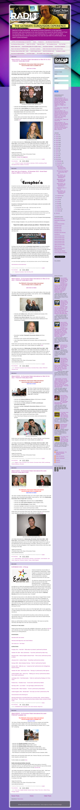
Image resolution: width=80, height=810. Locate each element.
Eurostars (25, 706)
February (59, 209)
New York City (27, 271)
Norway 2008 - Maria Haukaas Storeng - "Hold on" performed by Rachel (29, 663)
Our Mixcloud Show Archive (17, 44)
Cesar (20, 462)
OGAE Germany (58, 246)
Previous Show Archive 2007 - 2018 (19, 51)
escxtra (56, 222)
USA (32, 271)
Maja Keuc (17, 560)
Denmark (17, 367)
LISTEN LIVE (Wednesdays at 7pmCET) (21, 42)
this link (49, 628)
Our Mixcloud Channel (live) (52, 42)
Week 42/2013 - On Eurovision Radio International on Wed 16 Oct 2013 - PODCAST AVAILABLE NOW (31, 377)
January (59, 210)
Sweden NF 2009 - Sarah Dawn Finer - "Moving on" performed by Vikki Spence (30, 670)
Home (34, 42)
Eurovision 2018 (57, 230)
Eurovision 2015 (57, 227)
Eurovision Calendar (48, 46)
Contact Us (41, 42)
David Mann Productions (59, 220)
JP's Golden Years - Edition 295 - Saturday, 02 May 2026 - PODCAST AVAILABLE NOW (64, 439)
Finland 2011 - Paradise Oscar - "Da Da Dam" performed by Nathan (28, 682)
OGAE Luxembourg (39, 163)
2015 (57, 155)
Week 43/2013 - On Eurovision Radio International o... (61, 176)
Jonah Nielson (37, 558)
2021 (57, 144)
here (20, 119)
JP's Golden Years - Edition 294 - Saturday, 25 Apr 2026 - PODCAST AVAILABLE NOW (64, 415)
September (59, 195)
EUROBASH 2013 (19, 706)
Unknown (58, 460)
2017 (57, 151)
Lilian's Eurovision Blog (59, 244)
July (58, 199)
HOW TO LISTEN (31, 44)
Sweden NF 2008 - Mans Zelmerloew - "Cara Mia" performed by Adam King (29, 652)
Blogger (60, 804)
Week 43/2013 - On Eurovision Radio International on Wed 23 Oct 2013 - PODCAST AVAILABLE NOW (31, 279)
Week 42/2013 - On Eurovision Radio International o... (61, 180)
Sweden (26, 560)
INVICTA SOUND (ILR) (48, 51)
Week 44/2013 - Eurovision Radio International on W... (62, 168)
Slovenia (22, 560)
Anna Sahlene (27, 163)
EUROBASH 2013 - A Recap (20, 567)
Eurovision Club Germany (60, 232)
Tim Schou (26, 164)
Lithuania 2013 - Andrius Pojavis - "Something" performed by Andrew (28, 660)
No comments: (15, 161)
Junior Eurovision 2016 (59, 241)
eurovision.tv (57, 234)
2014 (57, 157)
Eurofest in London (60, 51)
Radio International (60, 456)
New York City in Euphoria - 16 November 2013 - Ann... (62, 172)
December (59, 161)
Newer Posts (15, 796)
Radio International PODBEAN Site (19, 48)
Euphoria (17, 271)
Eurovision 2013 (57, 225)
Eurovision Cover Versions (25, 367)
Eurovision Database (60, 46)
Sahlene (22, 164)
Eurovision (21, 271)
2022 (57, 142)
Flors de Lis (40, 790)
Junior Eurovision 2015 (59, 239)
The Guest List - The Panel (18, 643)
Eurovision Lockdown (35, 48)
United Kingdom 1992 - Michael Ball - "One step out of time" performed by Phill (30, 691)
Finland (36, 790)
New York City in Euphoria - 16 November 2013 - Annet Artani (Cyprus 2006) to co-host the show (29, 172)
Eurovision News (35, 367)
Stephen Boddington (60, 458)
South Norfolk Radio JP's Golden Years (31, 46)
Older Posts (47, 796)
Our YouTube (62, 44)
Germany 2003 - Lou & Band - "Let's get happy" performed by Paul (27, 685)
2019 (57, 148)
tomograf (50, 804)
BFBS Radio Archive (58, 218)
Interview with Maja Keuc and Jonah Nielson (22, 640)
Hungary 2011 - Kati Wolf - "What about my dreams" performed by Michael (29, 649)
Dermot (22, 675)
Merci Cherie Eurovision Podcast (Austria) (59, 248)
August (58, 197)
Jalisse (40, 367)
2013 (57, 159)
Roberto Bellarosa (15, 464)
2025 (57, 136)
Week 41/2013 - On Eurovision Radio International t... (61, 184)
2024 (57, 138)
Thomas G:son (15, 369)
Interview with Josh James (18, 637)
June (58, 201)
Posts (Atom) (20, 798)
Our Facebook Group (52, 44)
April (58, 205)
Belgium (16, 462)
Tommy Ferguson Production (60, 252)
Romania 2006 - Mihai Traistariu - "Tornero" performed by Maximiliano (28, 688)
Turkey (29, 560)
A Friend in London (19, 163)
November (59, 163)
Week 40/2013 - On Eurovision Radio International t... (61, 192)
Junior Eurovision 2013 (59, 236)
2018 (57, 150)
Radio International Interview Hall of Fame (53, 48)
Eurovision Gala (37, 462)
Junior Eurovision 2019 (59, 242)
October (59, 165)
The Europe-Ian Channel (59, 250)
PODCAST (45, 367)
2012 (57, 213)
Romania (22, 464)
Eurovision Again (31, 53)
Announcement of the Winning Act (20, 694)
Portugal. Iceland (15, 791)
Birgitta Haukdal (23, 790)
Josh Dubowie (44, 558)
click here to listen (31, 68)
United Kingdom (35, 560)
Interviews (32, 163)
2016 (57, 153)
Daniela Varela (31, 790)
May (58, 203)
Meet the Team (40, 44)
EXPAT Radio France (36, 51)
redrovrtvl (58, 462)
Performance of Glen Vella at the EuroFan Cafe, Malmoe (64, 346)
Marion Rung (47, 790)
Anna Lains (17, 790)
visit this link (37, 767)
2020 (57, 146)
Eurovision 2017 (57, 229)
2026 (57, 134)
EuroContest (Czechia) (59, 223)
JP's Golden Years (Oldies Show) (45, 53)
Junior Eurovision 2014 (59, 237)
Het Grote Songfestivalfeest (17, 53)
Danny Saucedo (25, 558)
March (58, 207)
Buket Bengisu (18, 558)
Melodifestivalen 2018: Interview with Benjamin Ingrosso (63, 426)
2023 (57, 140)
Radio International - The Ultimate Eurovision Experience (61, 453)
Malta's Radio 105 (15, 46)
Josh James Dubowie (32, 706)
